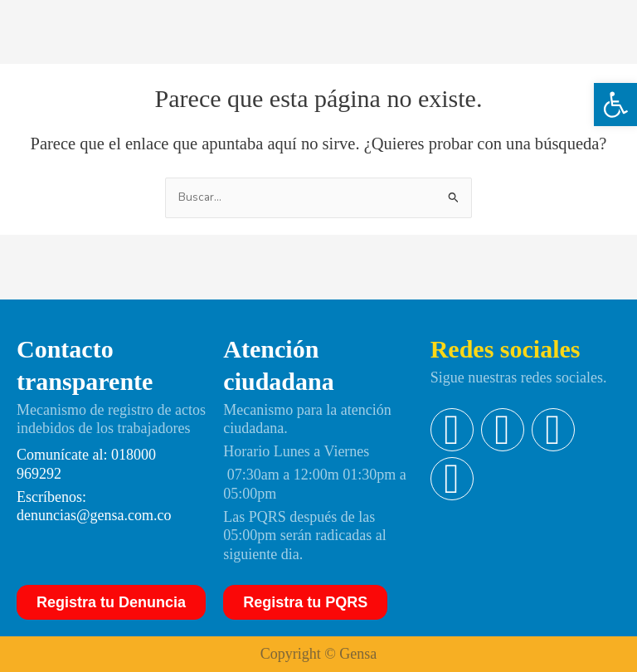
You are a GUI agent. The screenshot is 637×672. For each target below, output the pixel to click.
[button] (615, 104)
